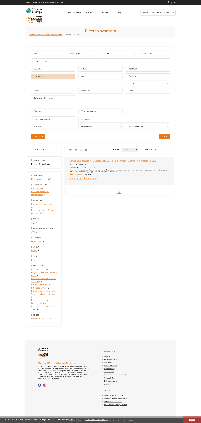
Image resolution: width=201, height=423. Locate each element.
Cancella (38, 136)
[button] (75, 178)
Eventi (118, 13)
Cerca (164, 136)
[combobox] (124, 119)
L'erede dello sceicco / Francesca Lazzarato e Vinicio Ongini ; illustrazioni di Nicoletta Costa (112, 161)
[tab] (75, 178)
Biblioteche (91, 13)
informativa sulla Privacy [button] (97, 420)
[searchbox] (124, 119)
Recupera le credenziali (175, 2)
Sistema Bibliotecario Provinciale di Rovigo (46, 35)
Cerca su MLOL (90, 178)
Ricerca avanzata (74, 13)
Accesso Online (88, 111)
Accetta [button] (192, 420)
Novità (37, 111)
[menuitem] (74, 13)
